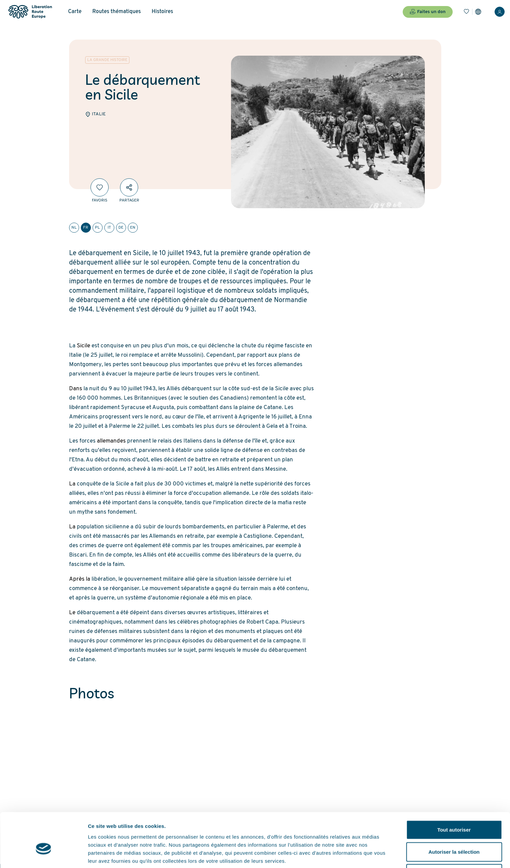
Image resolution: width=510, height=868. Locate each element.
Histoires (162, 11)
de (120, 228)
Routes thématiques (116, 11)
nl (74, 228)
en (132, 228)
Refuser (454, 836)
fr (85, 228)
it (109, 228)
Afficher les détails (110, 855)
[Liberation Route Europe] (30, 11)
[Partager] (129, 187)
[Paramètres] (478, 11)
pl (97, 228)
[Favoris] (466, 12)
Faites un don (428, 12)
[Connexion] (500, 12)
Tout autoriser (454, 792)
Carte (74, 11)
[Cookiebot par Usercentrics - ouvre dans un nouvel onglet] (43, 855)
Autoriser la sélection (454, 814)
